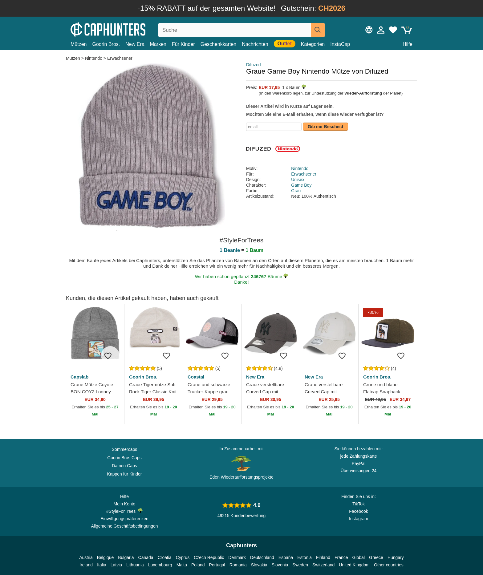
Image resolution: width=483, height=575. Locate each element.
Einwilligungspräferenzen (124, 518)
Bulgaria (126, 557)
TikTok (358, 503)
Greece (376, 557)
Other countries (389, 564)
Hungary (396, 557)
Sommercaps (124, 449)
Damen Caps (124, 465)
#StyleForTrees (124, 511)
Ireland (86, 564)
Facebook (358, 511)
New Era (134, 44)
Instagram (358, 518)
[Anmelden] (381, 29)
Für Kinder (183, 44)
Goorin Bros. (106, 44)
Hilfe (407, 44)
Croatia (165, 557)
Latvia (116, 564)
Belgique (105, 557)
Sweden (300, 564)
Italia (101, 564)
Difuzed (253, 64)
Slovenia (280, 564)
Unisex (297, 179)
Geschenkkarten (219, 44)
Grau (296, 190)
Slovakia (259, 564)
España (285, 557)
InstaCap (340, 44)
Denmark (237, 557)
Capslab (79, 376)
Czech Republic (209, 557)
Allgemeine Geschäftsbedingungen (124, 526)
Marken (158, 44)
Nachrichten (255, 44)
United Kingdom (354, 564)
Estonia (304, 557)
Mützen (79, 44)
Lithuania (135, 564)
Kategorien (313, 44)
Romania (238, 564)
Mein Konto (125, 503)
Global (358, 557)
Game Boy (301, 185)
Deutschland (262, 557)
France (341, 557)
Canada (145, 557)
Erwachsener (119, 58)
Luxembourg (160, 564)
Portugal (217, 564)
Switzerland (323, 564)
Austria (86, 557)
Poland (198, 564)
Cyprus (182, 557)
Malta (182, 564)
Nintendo (93, 58)
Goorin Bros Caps (124, 457)
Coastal (196, 376)
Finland (323, 557)
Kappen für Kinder (124, 474)
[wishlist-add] (110, 355)
